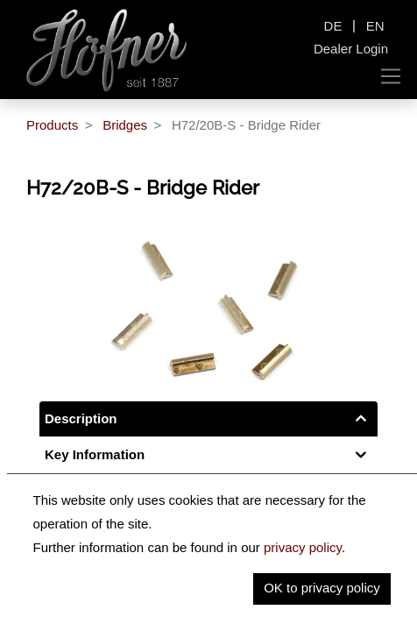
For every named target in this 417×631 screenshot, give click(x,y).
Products (52, 124)
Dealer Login (351, 48)
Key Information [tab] (95, 454)
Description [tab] (81, 418)
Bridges (124, 124)
